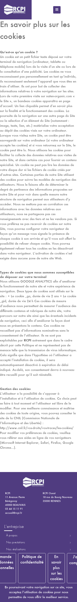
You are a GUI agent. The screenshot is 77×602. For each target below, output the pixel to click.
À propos (11, 535)
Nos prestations (15, 542)
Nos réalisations (15, 549)
